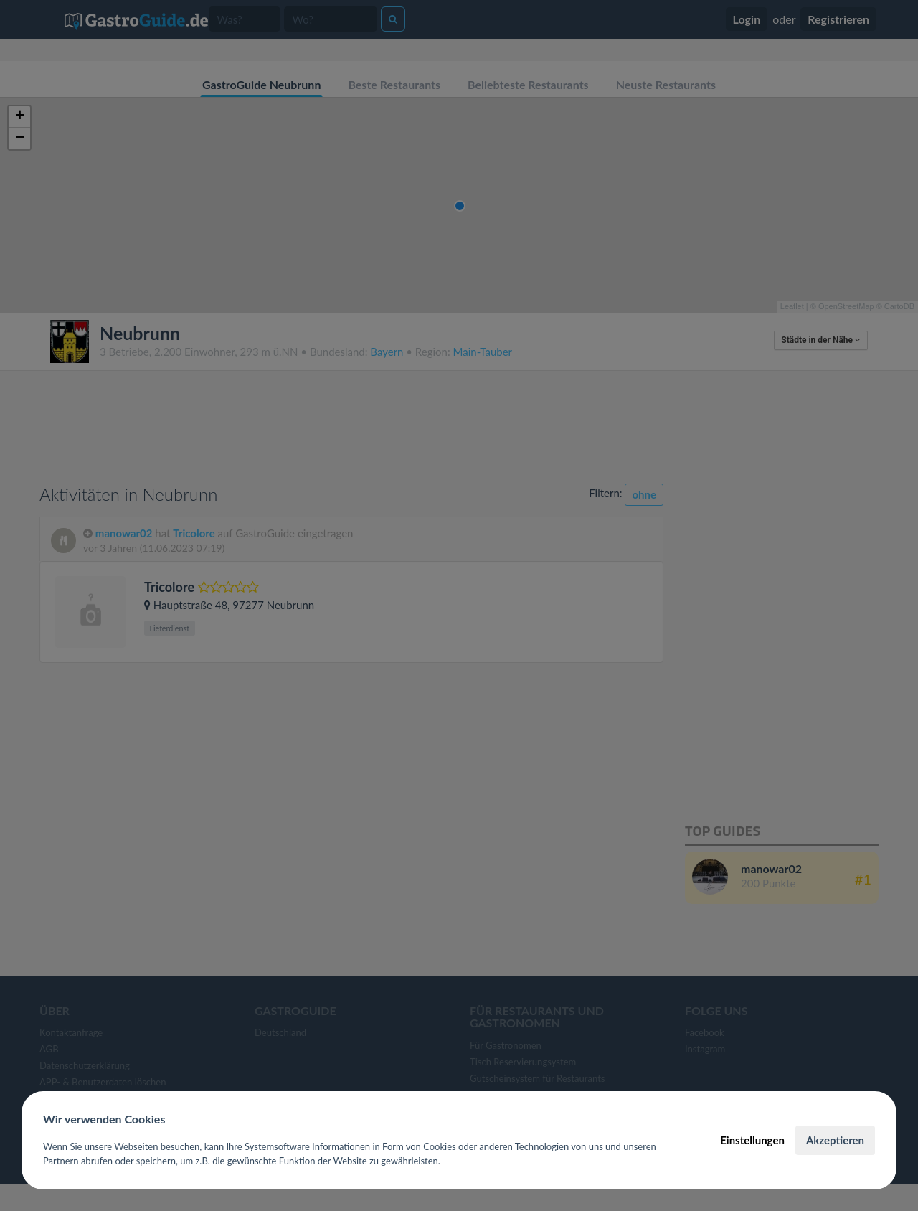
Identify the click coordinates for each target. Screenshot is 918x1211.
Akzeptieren (835, 1140)
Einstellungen (752, 1140)
